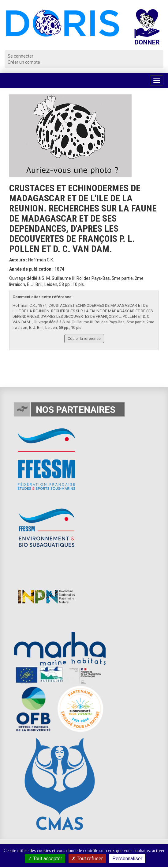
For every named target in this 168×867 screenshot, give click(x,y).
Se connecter (20, 56)
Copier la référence (84, 338)
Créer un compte (24, 62)
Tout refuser (87, 858)
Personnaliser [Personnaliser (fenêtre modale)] (127, 858)
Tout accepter (45, 858)
